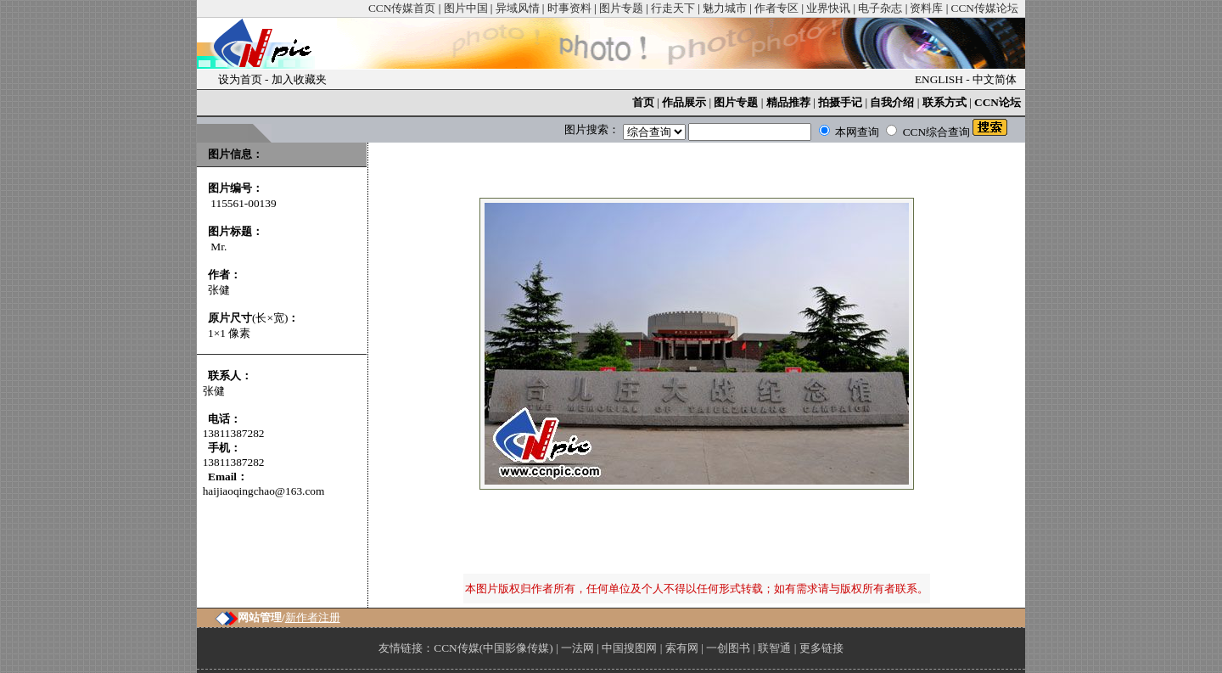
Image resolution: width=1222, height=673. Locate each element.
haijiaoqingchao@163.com (264, 491)
